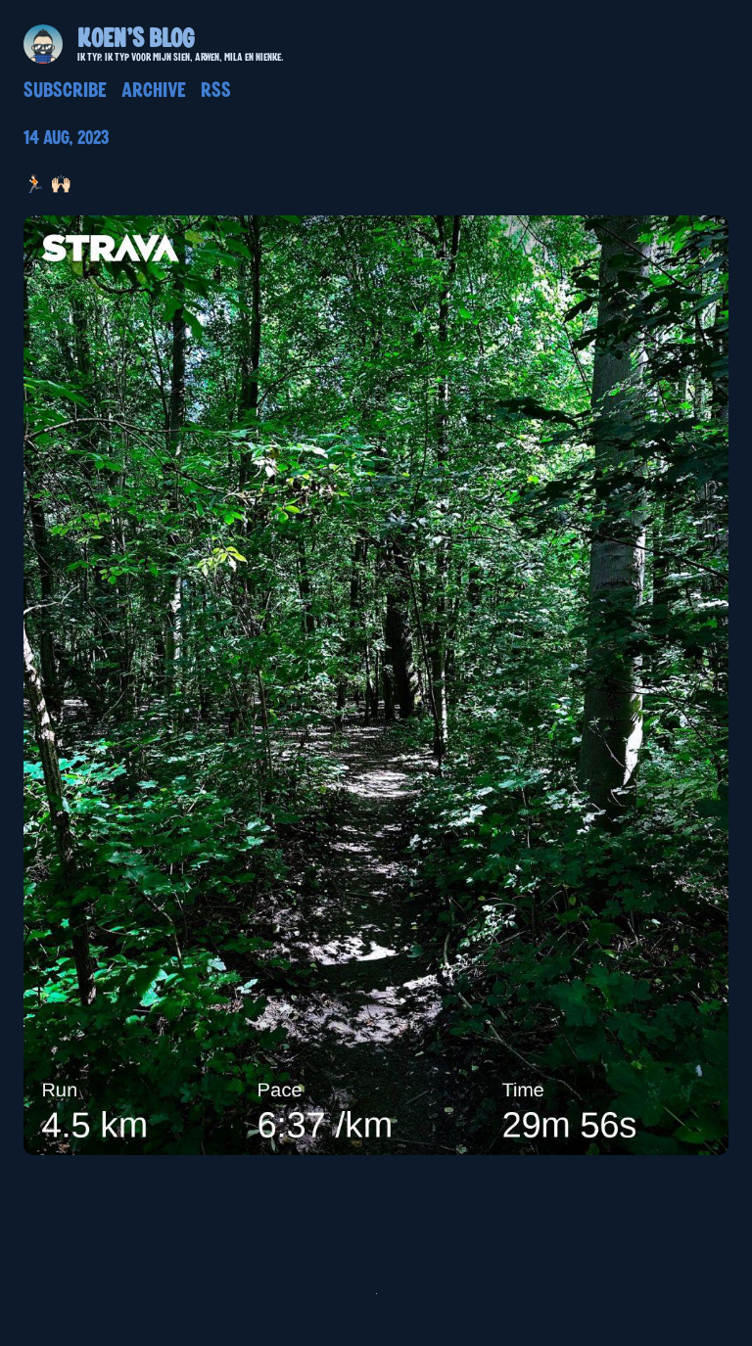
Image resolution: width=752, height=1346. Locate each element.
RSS (216, 90)
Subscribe (65, 90)
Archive (153, 90)
